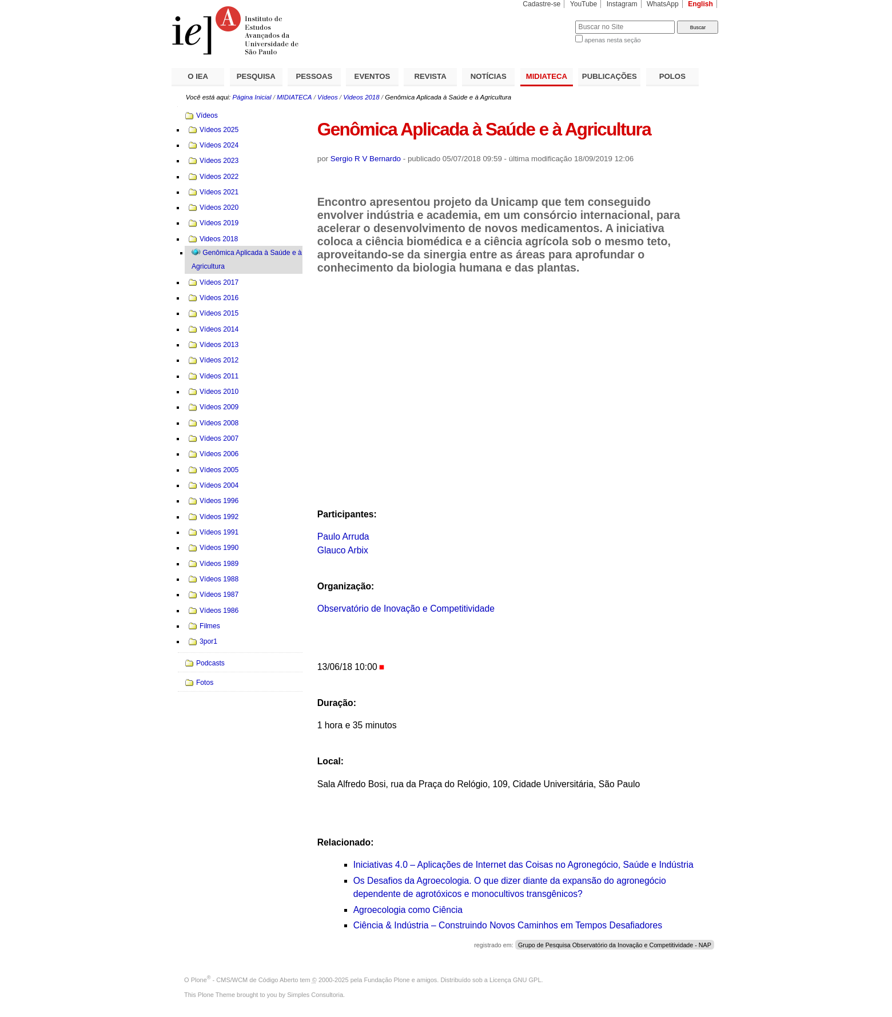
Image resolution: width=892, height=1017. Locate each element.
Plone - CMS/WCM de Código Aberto (244, 979)
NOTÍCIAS (489, 76)
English (700, 4)
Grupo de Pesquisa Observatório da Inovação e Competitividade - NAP (614, 945)
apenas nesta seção (612, 40)
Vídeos (327, 97)
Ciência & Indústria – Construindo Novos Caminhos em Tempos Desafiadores (508, 925)
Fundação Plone (387, 979)
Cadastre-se (541, 4)
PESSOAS (314, 76)
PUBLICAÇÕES (609, 76)
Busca (547, 20)
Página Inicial (251, 97)
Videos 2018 (361, 97)
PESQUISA (256, 76)
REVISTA (431, 76)
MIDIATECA (546, 76)
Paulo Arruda (343, 536)
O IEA (198, 76)
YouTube (584, 4)
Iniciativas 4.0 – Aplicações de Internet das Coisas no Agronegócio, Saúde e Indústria (523, 865)
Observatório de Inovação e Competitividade (406, 608)
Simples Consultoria (315, 994)
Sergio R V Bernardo (365, 158)
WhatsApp (663, 4)
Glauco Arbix (342, 550)
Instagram (622, 4)
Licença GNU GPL (515, 979)
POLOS (672, 76)
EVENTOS (373, 76)
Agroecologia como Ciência (408, 910)
